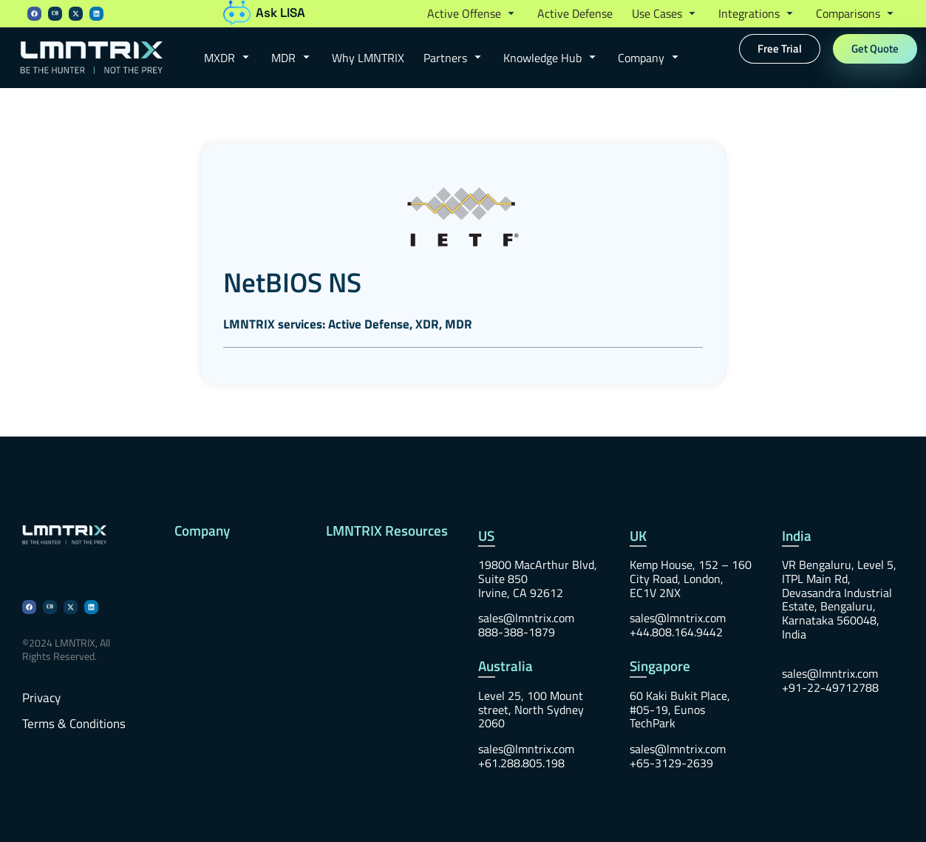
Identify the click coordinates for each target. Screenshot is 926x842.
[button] (473, 14)
